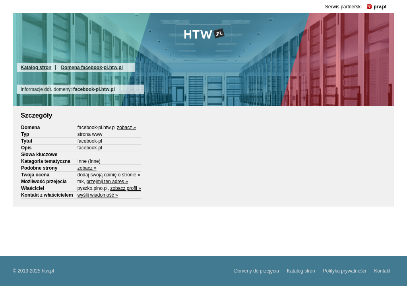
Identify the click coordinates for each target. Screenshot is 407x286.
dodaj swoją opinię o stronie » (109, 175)
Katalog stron (36, 67)
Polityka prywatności (344, 271)
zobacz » (126, 127)
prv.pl (380, 7)
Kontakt (382, 271)
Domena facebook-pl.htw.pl (92, 67)
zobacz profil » (125, 188)
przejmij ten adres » (107, 181)
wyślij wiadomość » (98, 195)
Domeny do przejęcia (256, 271)
